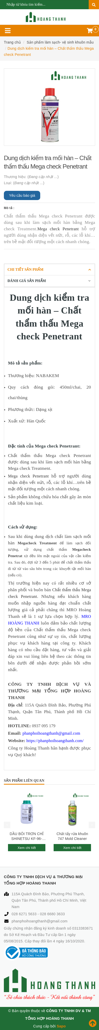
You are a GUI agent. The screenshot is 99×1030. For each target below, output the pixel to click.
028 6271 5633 (25, 914)
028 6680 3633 (52, 914)
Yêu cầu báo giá (22, 195)
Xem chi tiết (27, 848)
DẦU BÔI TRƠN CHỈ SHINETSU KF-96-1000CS (27, 836)
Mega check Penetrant (58, 229)
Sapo (61, 1026)
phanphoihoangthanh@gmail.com (40, 921)
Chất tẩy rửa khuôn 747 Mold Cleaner (72, 836)
